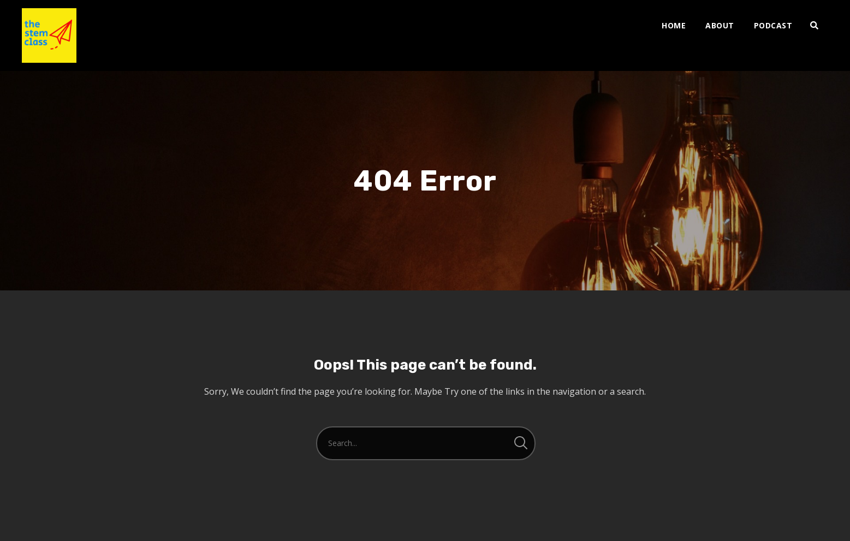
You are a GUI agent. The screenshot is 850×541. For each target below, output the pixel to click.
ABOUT (719, 25)
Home (674, 25)
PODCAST (773, 25)
